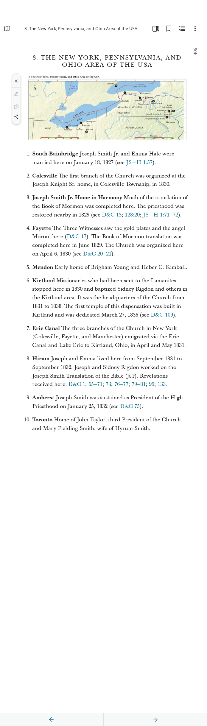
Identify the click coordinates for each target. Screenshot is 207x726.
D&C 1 (76, 384)
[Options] (195, 28)
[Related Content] (182, 28)
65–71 (95, 384)
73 (108, 384)
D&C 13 (112, 215)
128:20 (132, 215)
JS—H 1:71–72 (160, 215)
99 (151, 384)
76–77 (121, 384)
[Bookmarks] (169, 28)
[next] (155, 720)
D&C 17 (76, 236)
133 (162, 384)
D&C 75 (130, 406)
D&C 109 (162, 315)
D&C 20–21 (97, 254)
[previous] (51, 720)
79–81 (139, 384)
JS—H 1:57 (139, 162)
